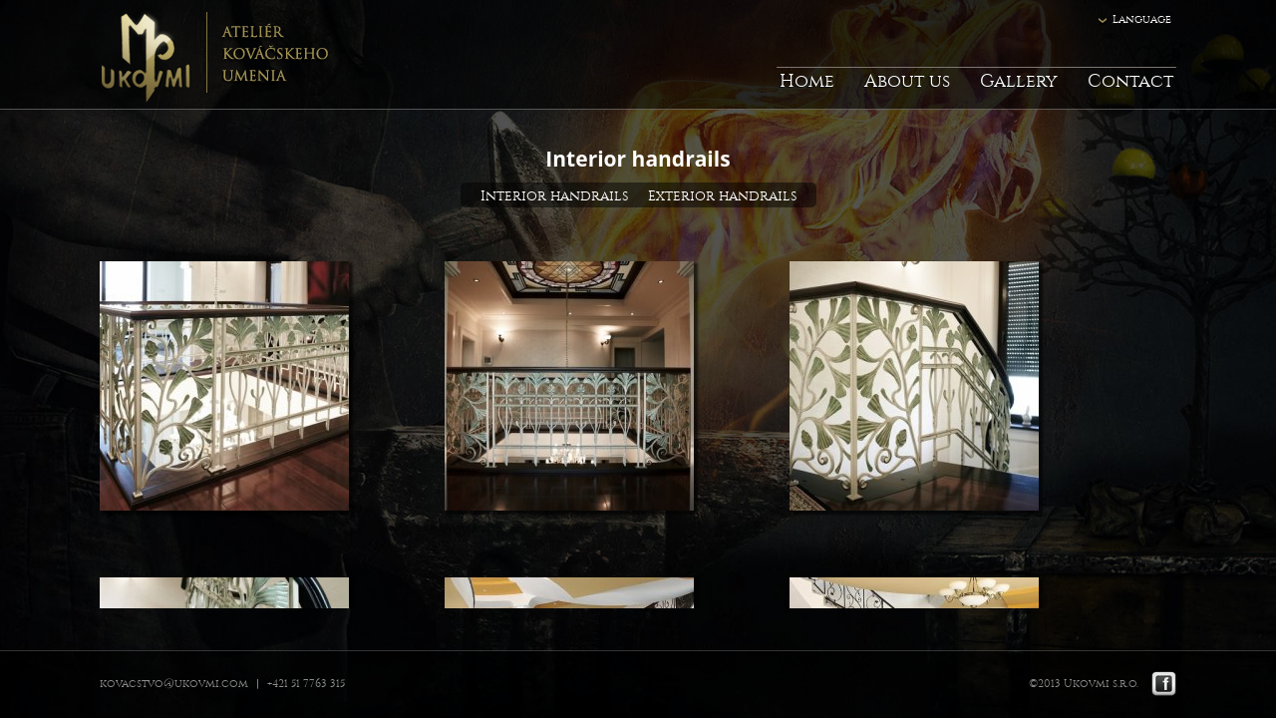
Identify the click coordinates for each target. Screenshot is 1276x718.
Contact (1130, 81)
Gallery (1019, 81)
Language (1142, 19)
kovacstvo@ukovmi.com (174, 683)
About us (907, 81)
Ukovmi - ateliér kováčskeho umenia (214, 55)
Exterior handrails (722, 195)
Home (807, 81)
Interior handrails (554, 195)
